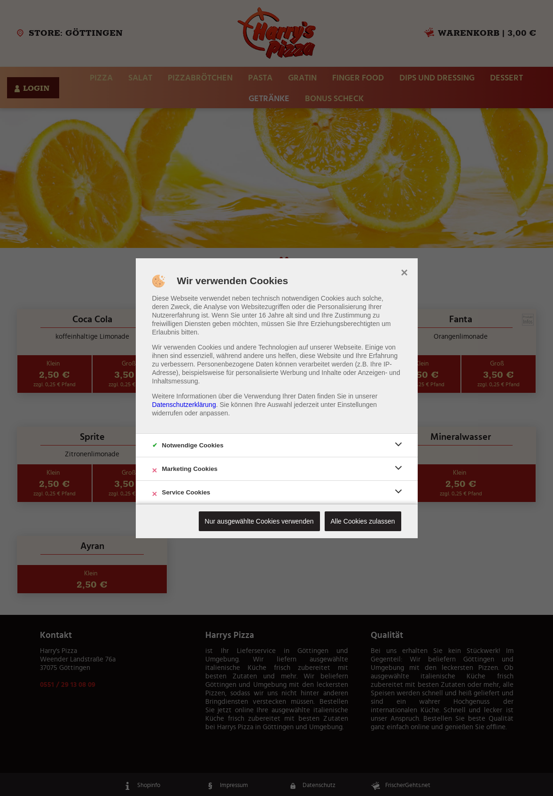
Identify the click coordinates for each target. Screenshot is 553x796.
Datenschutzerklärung (184, 404)
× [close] (404, 271)
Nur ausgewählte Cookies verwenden (259, 521)
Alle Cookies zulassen (363, 521)
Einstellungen (357, 404)
